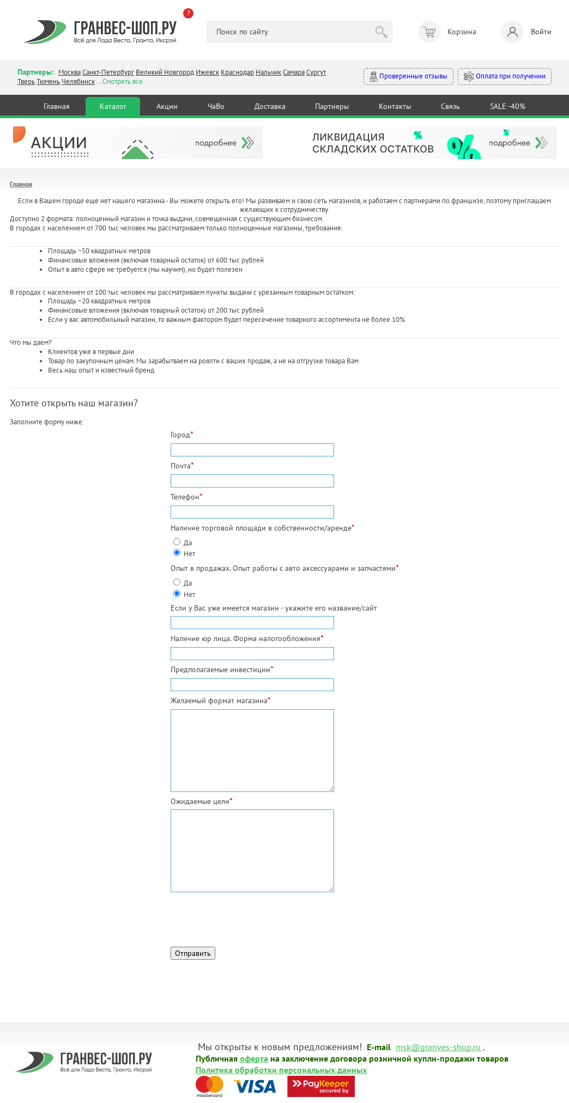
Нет (189, 553)
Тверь (26, 81)
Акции (167, 106)
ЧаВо (216, 106)
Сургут (316, 72)
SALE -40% (507, 106)
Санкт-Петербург (108, 72)
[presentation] (253, 916)
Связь (450, 106)
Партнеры (332, 106)
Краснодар (237, 72)
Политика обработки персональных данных (281, 1069)
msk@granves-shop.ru (438, 1046)
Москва (69, 72)
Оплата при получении (505, 76)
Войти (526, 32)
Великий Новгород (165, 72)
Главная (57, 106)
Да (188, 542)
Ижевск (207, 72)
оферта (254, 1058)
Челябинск (78, 81)
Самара (294, 72)
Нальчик (268, 72)
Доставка (270, 106)
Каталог (113, 106)
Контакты (395, 106)
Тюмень (48, 81)
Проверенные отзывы (408, 76)
